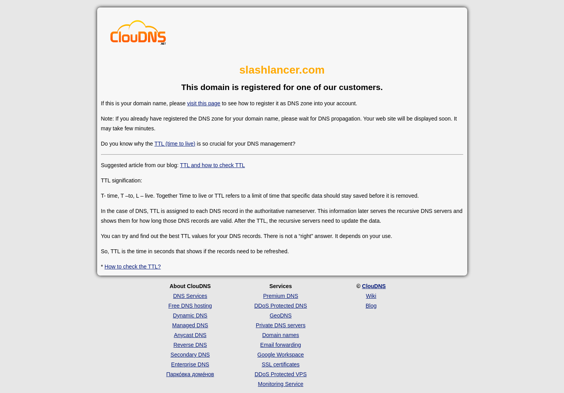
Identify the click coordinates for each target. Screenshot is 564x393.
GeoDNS (280, 315)
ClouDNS (374, 286)
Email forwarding (280, 345)
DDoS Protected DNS (280, 306)
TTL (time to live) (174, 144)
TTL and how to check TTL (212, 165)
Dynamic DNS (190, 315)
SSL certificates (281, 364)
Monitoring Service (281, 384)
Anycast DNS (190, 335)
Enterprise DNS (190, 364)
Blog (370, 306)
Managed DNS (190, 325)
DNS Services (190, 296)
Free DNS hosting (190, 306)
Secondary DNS (190, 355)
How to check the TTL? (133, 266)
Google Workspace (280, 355)
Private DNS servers (281, 325)
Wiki (371, 296)
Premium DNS (280, 296)
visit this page (204, 103)
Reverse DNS (190, 345)
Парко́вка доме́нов (190, 374)
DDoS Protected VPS (281, 374)
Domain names (280, 335)
